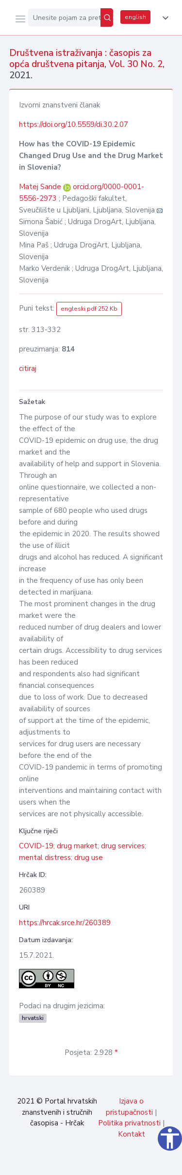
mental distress (45, 857)
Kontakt (131, 1134)
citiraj (27, 368)
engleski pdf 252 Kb (89, 309)
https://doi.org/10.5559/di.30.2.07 (73, 124)
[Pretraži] (106, 17)
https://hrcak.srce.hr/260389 (65, 923)
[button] (163, 18)
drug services (123, 846)
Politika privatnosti (129, 1123)
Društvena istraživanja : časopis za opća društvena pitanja (80, 58)
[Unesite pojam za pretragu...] (64, 17)
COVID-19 (36, 846)
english (135, 17)
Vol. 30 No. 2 (136, 64)
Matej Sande (41, 187)
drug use (88, 857)
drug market (77, 846)
